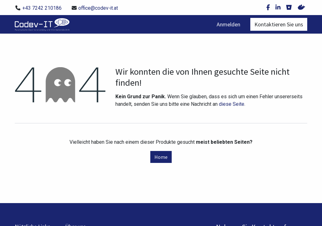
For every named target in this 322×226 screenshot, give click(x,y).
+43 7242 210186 (42, 8)
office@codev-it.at (98, 8)
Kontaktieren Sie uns (278, 24)
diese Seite (231, 104)
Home (161, 157)
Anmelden (228, 24)
